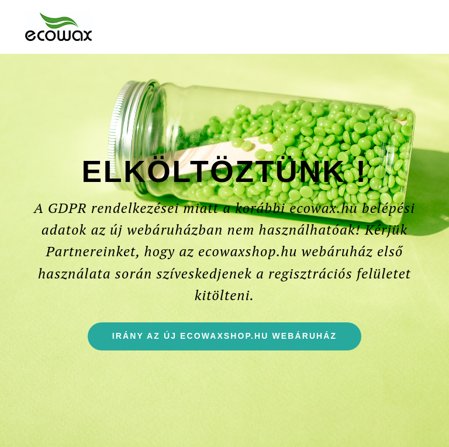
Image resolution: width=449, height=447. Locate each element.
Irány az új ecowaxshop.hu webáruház (236, 340)
